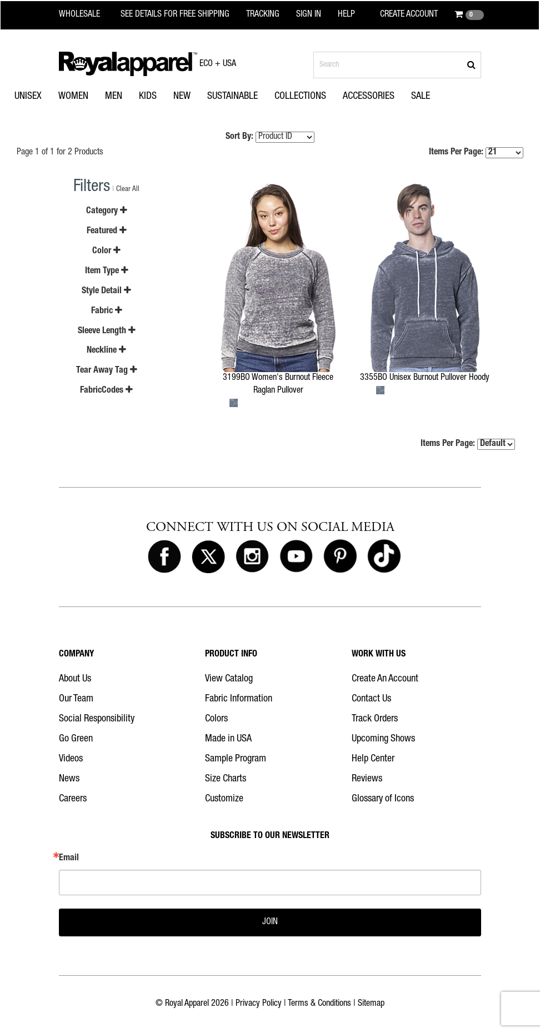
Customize (224, 799)
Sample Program (235, 759)
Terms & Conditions (319, 1004)
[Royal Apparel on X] (208, 557)
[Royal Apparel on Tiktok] (384, 557)
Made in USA (228, 739)
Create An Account (385, 679)
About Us (75, 679)
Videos (71, 759)
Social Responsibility (96, 719)
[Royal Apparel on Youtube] (296, 557)
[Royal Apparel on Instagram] (252, 557)
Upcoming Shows (383, 739)
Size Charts (225, 779)
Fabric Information (238, 699)
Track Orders (375, 719)
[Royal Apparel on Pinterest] (340, 557)
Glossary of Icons (383, 799)
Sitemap (371, 1004)
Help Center (373, 759)
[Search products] (397, 65)
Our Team (76, 699)
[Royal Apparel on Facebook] (164, 557)
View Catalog (229, 679)
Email (69, 858)
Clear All (127, 189)
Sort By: (239, 137)
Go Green (76, 739)
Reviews (367, 779)
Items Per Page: (476, 152)
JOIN (270, 922)
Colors (216, 719)
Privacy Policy (259, 1004)
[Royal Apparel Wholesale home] (86, 15)
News (69, 779)
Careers (73, 799)
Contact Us (371, 699)
